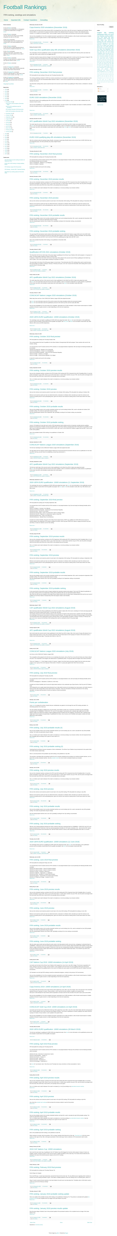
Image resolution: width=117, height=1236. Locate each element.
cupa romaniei (104, 63)
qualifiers (43, 289)
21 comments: (46, 494)
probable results (55, 758)
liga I (106, 59)
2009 (6, 150)
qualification (44, 65)
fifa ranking (35, 91)
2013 (6, 142)
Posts (99, 88)
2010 (6, 148)
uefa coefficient (110, 45)
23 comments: (45, 42)
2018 (6, 133)
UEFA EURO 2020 (41, 114)
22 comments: (45, 1186)
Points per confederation (39, 702)
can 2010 (99, 63)
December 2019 (9, 101)
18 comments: (43, 762)
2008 (6, 152)
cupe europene (104, 66)
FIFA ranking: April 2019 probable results (45, 1112)
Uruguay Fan (11, 66)
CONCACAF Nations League (38, 312)
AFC (103, 41)
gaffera (57, 1233)
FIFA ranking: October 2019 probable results (46, 406)
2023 (6, 93)
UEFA (109, 40)
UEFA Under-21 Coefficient (108, 58)
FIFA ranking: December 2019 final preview (46, 72)
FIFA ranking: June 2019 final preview (44, 860)
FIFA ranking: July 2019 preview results (44, 770)
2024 (6, 91)
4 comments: (44, 582)
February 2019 (9, 129)
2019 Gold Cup (36, 1023)
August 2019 (8, 118)
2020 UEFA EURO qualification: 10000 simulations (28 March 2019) (55, 1029)
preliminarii (99, 44)
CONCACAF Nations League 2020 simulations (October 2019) (53, 295)
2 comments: (45, 64)
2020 (6, 98)
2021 (6, 96)
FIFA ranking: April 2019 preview (42, 1096)
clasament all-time (110, 70)
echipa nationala (107, 48)
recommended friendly (104, 57)
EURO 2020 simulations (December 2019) (45, 97)
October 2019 (9, 115)
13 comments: (43, 818)
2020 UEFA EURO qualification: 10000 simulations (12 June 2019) (54, 842)
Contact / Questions (30, 20)
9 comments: (45, 474)
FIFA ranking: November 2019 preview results (47, 179)
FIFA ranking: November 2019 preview (44, 198)
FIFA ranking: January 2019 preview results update (49, 1208)
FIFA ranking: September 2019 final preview (46, 500)
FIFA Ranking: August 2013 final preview (13, 166)
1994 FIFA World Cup (105, 75)
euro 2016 (111, 44)
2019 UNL (112, 53)
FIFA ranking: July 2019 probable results (45, 806)
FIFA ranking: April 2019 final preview (43, 1044)
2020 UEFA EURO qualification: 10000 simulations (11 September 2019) (57, 482)
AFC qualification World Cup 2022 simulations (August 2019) (52, 630)
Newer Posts (32, 1222)
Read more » (32, 38)
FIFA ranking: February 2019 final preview (45, 1167)
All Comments (101, 91)
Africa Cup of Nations (102, 45)
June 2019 (8, 122)
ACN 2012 (102, 51)
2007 (6, 153)
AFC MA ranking (110, 51)
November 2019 (9, 113)
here (33, 125)
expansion (110, 74)
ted (9, 39)
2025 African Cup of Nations (105, 79)
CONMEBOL (99, 53)
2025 (6, 89)
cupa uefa (109, 63)
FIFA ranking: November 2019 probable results (47, 215)
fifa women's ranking (101, 59)
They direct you (78, 1135)
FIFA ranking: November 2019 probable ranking (47, 231)
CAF (105, 41)
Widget (5, 83)
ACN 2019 (35, 982)
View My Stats (100, 104)
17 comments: (46, 401)
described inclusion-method (78, 1086)
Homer (9, 27)
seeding (107, 36)
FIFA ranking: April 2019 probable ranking (45, 1130)
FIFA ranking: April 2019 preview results (44, 1078)
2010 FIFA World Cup (105, 39)
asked (33, 705)
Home (6, 20)
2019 (6, 100)
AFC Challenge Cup (107, 64)
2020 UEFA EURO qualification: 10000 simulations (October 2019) (54, 317)
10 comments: (43, 981)
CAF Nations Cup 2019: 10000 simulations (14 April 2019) (51, 962)
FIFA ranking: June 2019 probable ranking (45, 941)
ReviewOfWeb (11, 83)
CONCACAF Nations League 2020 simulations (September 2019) (54, 445)
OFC (109, 55)
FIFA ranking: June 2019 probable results (45, 925)
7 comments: (45, 133)
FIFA (110, 61)
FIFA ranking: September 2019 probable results (47, 572)
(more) (4, 31)
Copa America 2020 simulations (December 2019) (48, 27)
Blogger (66, 1233)
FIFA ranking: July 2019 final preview (43, 673)
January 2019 (9, 131)
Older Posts (89, 1222)
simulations (41, 43)
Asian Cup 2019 (106, 53)
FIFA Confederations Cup (102, 67)
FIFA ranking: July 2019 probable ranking (45, 824)
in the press (107, 61)
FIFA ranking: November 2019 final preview (46, 154)
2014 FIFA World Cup (103, 37)
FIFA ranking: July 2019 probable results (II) (46, 728)
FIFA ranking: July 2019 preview (42, 789)
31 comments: (45, 113)
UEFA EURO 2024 (110, 62)
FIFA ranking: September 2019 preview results (47, 536)
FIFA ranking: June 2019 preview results (45, 889)
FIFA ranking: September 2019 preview (44, 555)
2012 (6, 144)
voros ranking (99, 58)
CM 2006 (109, 72)
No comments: (46, 209)
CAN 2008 (110, 80)
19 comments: (44, 1039)
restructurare (111, 57)
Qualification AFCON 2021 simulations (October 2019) (50, 252)
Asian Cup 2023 (110, 66)
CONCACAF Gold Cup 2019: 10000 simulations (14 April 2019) (53, 1007)
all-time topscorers (105, 74)
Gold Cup (40, 65)
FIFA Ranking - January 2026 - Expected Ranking (15, 169)
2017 (6, 135)
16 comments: (45, 171)
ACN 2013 (109, 59)
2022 (6, 94)
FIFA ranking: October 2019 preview (43, 389)
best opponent (105, 68)
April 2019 (8, 126)
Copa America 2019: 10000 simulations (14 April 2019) (50, 987)
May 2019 (8, 124)
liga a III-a (103, 46)
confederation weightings (103, 55)
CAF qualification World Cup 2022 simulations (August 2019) (52, 608)
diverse (98, 46)
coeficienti (109, 41)
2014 (6, 141)
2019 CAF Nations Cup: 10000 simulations (46, 1149)
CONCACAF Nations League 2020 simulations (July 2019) (52, 651)
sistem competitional (101, 71)
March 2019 (8, 127)
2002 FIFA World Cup (105, 76)
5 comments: (45, 89)
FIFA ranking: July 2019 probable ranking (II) (46, 746)
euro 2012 (111, 42)
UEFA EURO (106, 38)
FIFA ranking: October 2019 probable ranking (46, 422)
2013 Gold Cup (101, 72)
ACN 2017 (106, 72)
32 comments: (45, 328)
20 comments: (45, 146)
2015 (6, 139)
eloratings (102, 36)
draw (112, 37)
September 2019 (9, 117)
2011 (6, 146)
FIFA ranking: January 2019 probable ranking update (49, 1194)
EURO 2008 (108, 46)
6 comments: (45, 192)
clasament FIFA (102, 34)
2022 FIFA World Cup (37, 289)
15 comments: (45, 362)
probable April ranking (41, 1102)
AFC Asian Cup (107, 50)
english (99, 32)
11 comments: (45, 287)
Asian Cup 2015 (102, 62)
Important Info (15, 20)
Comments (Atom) (39, 1224)
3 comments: (44, 311)
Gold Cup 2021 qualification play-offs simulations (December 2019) (55, 50)
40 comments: (44, 1070)
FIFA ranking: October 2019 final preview (45, 336)
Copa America (35, 43)
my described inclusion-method (77, 1118)
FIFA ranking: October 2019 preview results (46, 370)
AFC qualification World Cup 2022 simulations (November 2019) (54, 121)
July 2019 (8, 120)
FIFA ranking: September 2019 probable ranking (48, 588)
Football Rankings (25, 7)
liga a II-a (106, 42)
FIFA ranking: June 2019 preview (42, 908)
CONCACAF (35, 65)
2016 (6, 137)
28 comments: (43, 694)
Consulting (43, 20)
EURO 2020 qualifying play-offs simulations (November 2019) (53, 137)
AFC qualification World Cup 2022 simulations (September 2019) (54, 464)
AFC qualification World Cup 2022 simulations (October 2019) (53, 277)
